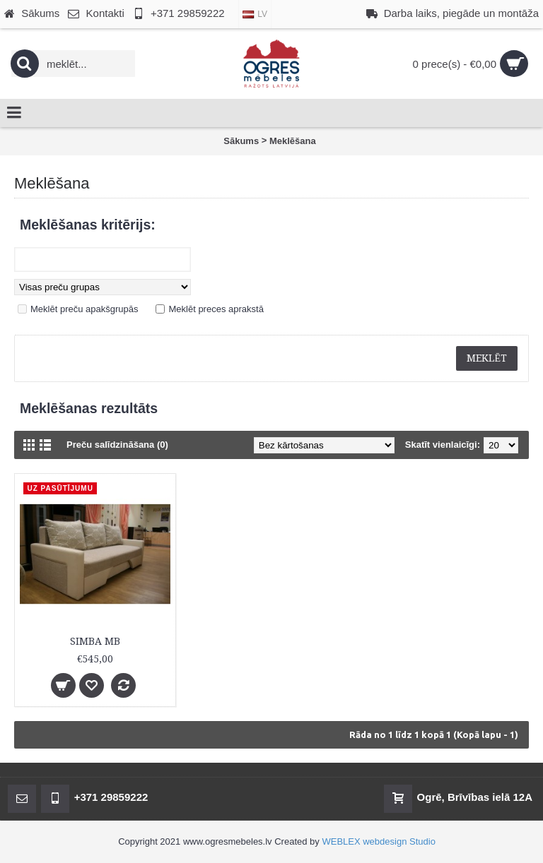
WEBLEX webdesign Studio (378, 841)
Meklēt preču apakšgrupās (84, 309)
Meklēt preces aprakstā (215, 309)
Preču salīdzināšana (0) (117, 444)
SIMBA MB (95, 641)
